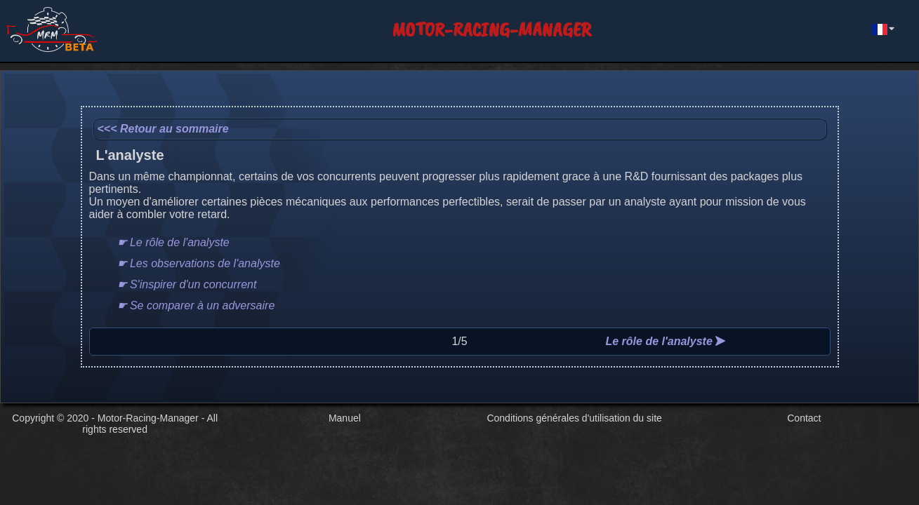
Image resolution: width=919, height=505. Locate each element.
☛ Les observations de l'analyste (198, 263)
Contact (804, 418)
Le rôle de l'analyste (665, 341)
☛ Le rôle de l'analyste (173, 242)
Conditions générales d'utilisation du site (574, 418)
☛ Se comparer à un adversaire (196, 305)
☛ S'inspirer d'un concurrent (187, 284)
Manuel (345, 418)
